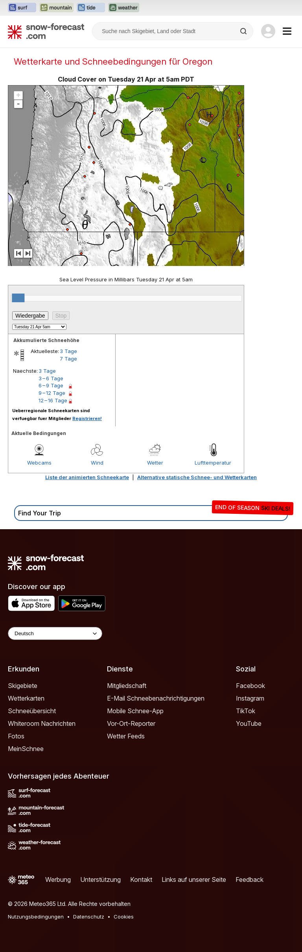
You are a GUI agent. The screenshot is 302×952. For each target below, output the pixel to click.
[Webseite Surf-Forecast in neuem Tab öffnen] (22, 8)
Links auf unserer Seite (194, 879)
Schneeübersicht (32, 711)
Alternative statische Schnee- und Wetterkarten (197, 477)
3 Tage (68, 351)
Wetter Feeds (126, 736)
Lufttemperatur (213, 462)
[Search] (244, 31)
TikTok (245, 711)
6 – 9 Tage (51, 385)
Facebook (250, 686)
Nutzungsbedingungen (36, 916)
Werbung (58, 879)
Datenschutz (88, 916)
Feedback (249, 879)
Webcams (39, 462)
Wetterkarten (26, 698)
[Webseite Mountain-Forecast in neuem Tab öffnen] (56, 8)
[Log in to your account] (268, 31)
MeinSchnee (26, 749)
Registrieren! (87, 418)
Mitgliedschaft (126, 686)
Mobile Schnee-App (135, 711)
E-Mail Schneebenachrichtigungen (155, 698)
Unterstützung (100, 879)
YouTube (248, 723)
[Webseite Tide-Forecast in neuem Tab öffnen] (91, 8)
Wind (97, 462)
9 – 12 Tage (52, 393)
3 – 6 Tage (51, 378)
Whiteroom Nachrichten (42, 723)
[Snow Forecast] (46, 31)
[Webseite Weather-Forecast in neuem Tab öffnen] (123, 8)
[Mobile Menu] (287, 31)
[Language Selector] (55, 633)
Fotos (16, 736)
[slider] (18, 298)
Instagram (250, 698)
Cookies (124, 916)
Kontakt (141, 879)
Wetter (155, 462)
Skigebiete (22, 686)
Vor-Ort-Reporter (131, 723)
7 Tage (68, 358)
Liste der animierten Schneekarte (87, 477)
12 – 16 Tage (53, 400)
